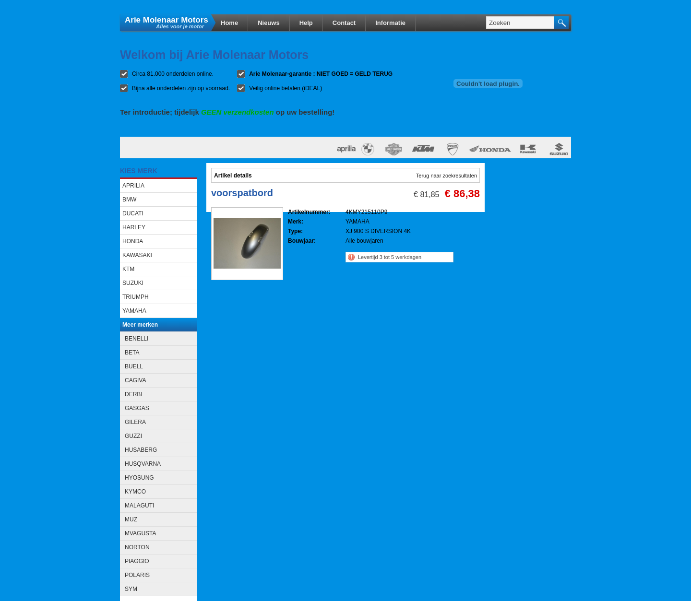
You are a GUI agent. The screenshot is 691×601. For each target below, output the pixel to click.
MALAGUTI (139, 505)
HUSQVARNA (143, 463)
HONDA (132, 241)
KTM (128, 269)
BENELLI (136, 338)
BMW (129, 199)
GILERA (135, 422)
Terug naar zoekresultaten (446, 175)
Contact (344, 22)
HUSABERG (141, 450)
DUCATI (132, 213)
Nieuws (269, 22)
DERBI (134, 394)
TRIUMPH (135, 297)
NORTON (137, 547)
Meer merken (140, 324)
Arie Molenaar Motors (166, 19)
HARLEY (133, 227)
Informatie (390, 22)
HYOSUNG (139, 477)
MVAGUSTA (140, 533)
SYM (131, 589)
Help (306, 22)
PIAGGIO (137, 561)
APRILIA (133, 185)
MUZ (131, 519)
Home (229, 22)
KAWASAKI (137, 255)
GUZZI (133, 436)
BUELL (134, 366)
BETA (132, 352)
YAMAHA (134, 310)
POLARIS (137, 575)
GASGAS (137, 408)
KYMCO (135, 491)
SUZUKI (132, 283)
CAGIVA (135, 380)
